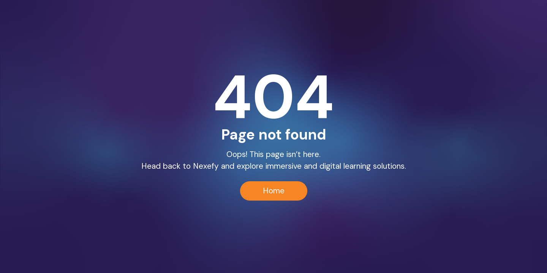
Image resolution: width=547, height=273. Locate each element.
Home (274, 190)
